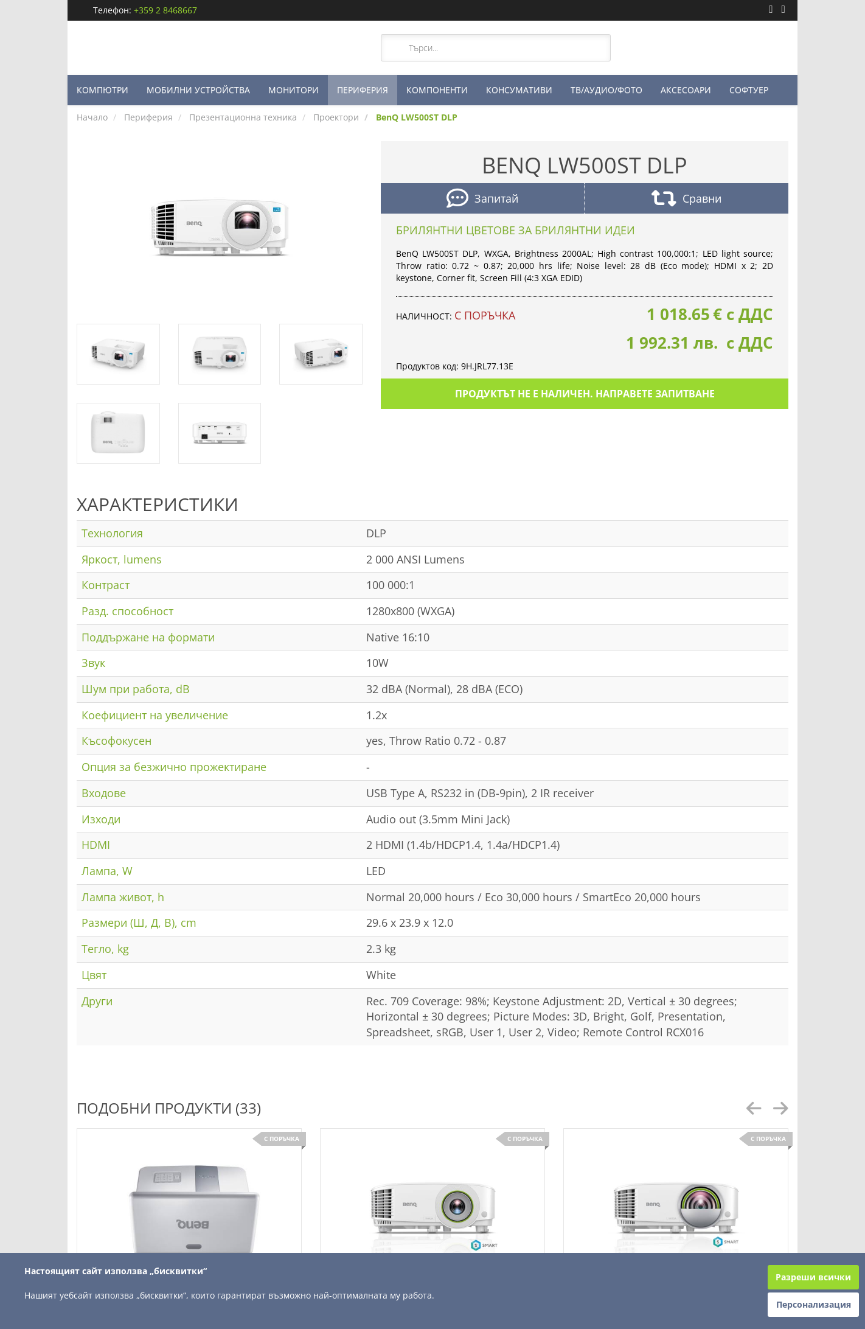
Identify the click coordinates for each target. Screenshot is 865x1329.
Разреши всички (813, 1277)
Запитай (482, 199)
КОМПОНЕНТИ (437, 90)
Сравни (686, 199)
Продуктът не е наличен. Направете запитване (585, 393)
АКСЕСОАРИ (686, 90)
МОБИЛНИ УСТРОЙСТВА (198, 90)
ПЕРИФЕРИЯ (362, 90)
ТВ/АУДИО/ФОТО (606, 90)
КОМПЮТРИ (102, 90)
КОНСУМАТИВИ (519, 90)
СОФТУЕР (748, 90)
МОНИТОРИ (293, 90)
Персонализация (813, 1304)
